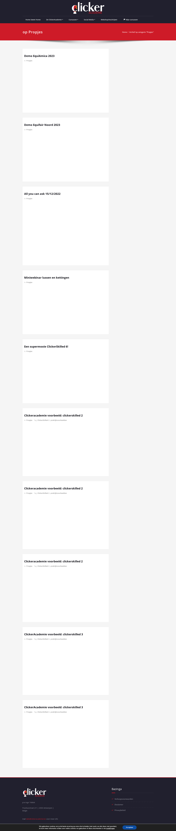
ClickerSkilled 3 (43, 639)
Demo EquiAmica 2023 (39, 56)
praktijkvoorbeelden (59, 420)
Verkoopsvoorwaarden (124, 799)
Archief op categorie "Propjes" (141, 32)
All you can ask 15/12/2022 (42, 194)
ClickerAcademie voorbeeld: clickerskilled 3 (53, 634)
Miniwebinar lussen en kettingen (46, 277)
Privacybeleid (120, 810)
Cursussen (73, 20)
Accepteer (129, 827)
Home (124, 32)
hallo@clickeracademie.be (36, 819)
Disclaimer (119, 804)
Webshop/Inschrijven (109, 20)
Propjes (29, 61)
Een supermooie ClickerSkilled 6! (46, 346)
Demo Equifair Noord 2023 (42, 125)
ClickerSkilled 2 (43, 420)
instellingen (110, 828)
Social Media (89, 20)
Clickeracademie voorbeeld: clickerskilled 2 (53, 415)
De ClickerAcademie (54, 20)
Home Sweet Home (33, 20)
